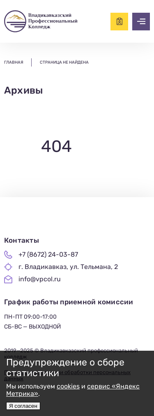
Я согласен (23, 406)
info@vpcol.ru (39, 279)
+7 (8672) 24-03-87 (48, 254)
